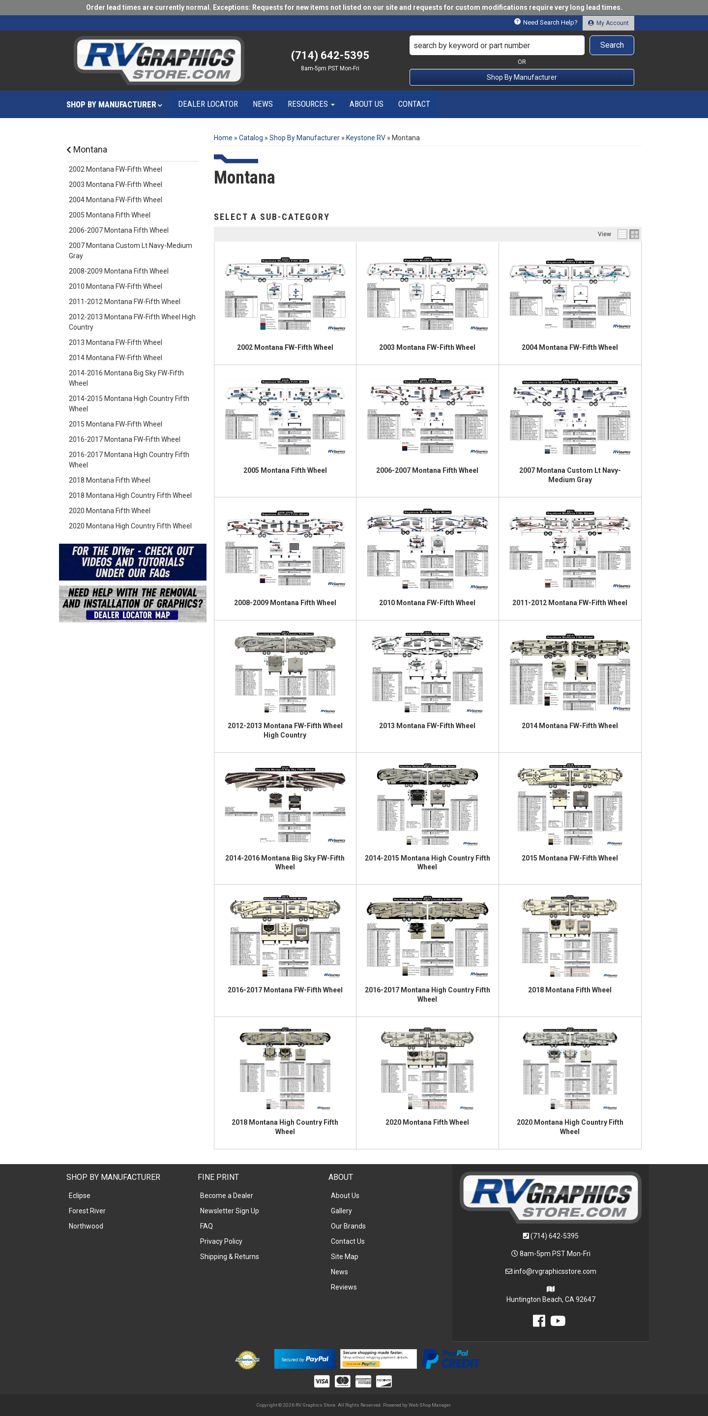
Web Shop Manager (429, 1405)
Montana (86, 149)
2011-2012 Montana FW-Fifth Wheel (569, 603)
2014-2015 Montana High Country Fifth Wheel (129, 404)
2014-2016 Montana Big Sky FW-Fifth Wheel (126, 378)
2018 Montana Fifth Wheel (570, 990)
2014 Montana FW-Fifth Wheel (570, 726)
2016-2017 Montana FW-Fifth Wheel (285, 990)
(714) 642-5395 (555, 1236)
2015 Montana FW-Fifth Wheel (570, 858)
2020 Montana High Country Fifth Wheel (130, 526)
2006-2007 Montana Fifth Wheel (427, 470)
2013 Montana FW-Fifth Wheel (427, 726)
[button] (522, 45)
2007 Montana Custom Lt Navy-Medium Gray (130, 251)
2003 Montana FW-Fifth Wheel (427, 347)
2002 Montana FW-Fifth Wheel (285, 347)
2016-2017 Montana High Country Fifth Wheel (129, 460)
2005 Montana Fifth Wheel (285, 470)
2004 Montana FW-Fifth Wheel (570, 347)
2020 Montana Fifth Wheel (427, 1122)
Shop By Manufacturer (522, 77)
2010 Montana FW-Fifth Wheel (427, 603)
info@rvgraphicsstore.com (555, 1271)
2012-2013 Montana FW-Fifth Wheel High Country (132, 322)
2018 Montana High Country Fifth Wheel (130, 495)
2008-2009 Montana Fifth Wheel (285, 603)
